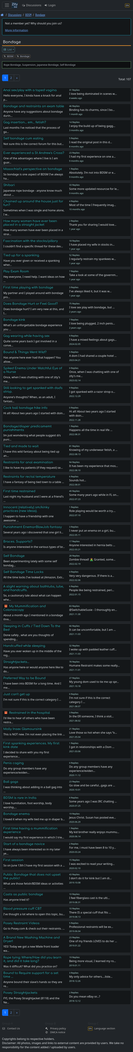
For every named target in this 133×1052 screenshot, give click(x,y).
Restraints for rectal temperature (29, 476)
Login (50, 5)
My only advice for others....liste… (90, 977)
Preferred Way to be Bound (24, 678)
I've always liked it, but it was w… (90, 291)
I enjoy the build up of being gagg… (92, 126)
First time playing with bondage (28, 287)
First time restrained (19, 491)
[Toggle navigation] (7, 5)
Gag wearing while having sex (26, 336)
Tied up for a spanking (21, 255)
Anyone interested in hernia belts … (92, 545)
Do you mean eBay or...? (84, 996)
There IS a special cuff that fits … (90, 912)
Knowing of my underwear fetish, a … (93, 450)
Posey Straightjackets (20, 992)
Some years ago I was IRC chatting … (93, 801)
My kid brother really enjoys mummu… (94, 832)
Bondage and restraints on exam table (33, 106)
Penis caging (13, 763)
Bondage (40, 15)
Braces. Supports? (17, 541)
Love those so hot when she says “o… (93, 732)
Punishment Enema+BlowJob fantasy (32, 527)
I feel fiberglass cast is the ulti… (89, 898)
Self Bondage (14, 556)
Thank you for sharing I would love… (92, 225)
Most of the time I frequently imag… (92, 205)
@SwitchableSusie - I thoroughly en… (93, 610)
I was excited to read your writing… (91, 864)
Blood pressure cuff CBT (22, 908)
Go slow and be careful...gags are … (92, 785)
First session (13, 860)
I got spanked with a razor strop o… (92, 392)
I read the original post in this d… (90, 142)
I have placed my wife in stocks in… (91, 244)
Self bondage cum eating (23, 138)
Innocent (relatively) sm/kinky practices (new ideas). (26, 509)
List (7, 49)
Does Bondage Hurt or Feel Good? (30, 303)
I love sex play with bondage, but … (92, 307)
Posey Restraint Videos (21, 923)
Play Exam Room (16, 271)
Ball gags (10, 781)
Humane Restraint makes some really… (94, 665)
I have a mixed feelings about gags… (93, 340)
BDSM (28, 15)
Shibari (9, 185)
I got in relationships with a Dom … (91, 747)
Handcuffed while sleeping (24, 645)
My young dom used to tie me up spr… (94, 682)
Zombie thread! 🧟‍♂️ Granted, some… (92, 559)
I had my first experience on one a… (92, 156)
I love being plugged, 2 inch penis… (92, 323)
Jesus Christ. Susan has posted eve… (92, 817)
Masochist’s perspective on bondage (32, 169)
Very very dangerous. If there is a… (91, 576)
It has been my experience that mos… (93, 466)
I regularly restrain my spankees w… (92, 259)
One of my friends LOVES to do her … (93, 941)
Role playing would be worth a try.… (92, 511)
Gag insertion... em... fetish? (24, 122)
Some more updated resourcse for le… (94, 189)
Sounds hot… (77, 480)
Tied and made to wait (21, 446)
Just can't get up (16, 694)
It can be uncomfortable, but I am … (92, 630)
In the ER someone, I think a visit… (91, 716)
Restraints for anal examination (28, 462)
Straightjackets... (16, 662)
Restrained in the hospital (29, 712)
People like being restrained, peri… (91, 590)
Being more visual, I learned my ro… (92, 961)
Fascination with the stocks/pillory (30, 241)
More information (16, 30)
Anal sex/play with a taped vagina (30, 90)
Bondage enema (16, 814)
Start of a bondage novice (24, 844)
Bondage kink (14, 319)
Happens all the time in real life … (90, 430)
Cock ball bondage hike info (25, 408)
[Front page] (2, 15)
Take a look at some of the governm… (93, 275)
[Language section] (127, 5)
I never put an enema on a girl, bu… (92, 530)
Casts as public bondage (23, 894)
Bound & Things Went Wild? (25, 352)
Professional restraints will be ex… (91, 927)
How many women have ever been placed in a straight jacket (30, 222)
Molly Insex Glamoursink (22, 729)
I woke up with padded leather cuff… (93, 649)
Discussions (31, 5)
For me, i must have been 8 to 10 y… (92, 847)
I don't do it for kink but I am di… (90, 878)
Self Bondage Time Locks (23, 572)
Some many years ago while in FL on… (93, 495)
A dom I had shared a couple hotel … (93, 356)
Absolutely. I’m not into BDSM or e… (92, 172)
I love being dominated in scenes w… (93, 94)
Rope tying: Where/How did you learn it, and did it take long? (32, 959)
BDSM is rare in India (19, 798)
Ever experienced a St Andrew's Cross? (33, 153)
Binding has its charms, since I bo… (92, 110)
